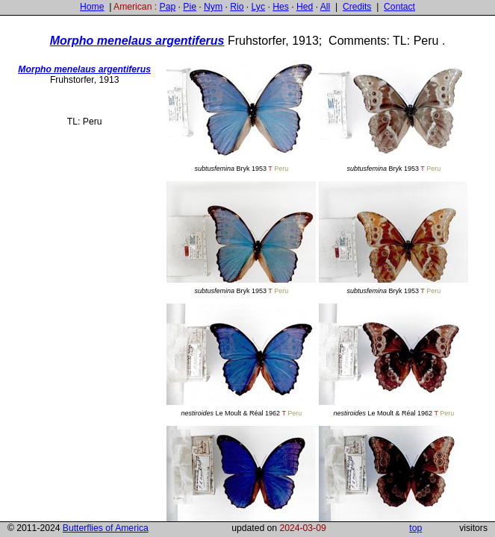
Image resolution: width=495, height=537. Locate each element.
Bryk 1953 (241, 114)
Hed (304, 6)
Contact (399, 6)
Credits (357, 6)
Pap (168, 6)
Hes (281, 6)
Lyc (258, 6)
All (325, 6)
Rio (236, 6)
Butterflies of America (106, 528)
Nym (213, 6)
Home (92, 6)
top (415, 528)
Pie (189, 6)
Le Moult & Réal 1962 (241, 359)
